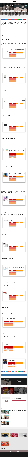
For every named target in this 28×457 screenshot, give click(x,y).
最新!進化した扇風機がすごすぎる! (13, 415)
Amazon (19, 52)
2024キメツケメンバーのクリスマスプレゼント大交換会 (5, 448)
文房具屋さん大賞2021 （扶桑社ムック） (12, 360)
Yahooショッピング (12, 54)
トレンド (10, 10)
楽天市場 (12, 52)
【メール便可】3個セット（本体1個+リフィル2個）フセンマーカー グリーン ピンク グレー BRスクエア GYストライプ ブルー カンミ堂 (14, 318)
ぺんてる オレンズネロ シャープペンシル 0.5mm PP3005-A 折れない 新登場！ (16, 49)
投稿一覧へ (18, 400)
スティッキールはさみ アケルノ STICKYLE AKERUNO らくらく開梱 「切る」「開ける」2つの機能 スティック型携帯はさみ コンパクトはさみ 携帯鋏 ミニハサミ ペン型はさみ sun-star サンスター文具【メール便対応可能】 (17, 151)
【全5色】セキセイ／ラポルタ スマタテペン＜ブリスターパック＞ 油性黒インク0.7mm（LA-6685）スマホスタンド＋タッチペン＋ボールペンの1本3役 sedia (17, 100)
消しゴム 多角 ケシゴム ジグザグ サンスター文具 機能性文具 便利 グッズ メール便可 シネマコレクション (17, 219)
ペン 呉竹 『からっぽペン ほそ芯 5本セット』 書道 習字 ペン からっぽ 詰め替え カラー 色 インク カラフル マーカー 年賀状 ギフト (14, 344)
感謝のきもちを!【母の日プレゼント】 (14, 439)
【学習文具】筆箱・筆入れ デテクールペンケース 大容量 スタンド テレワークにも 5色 (17, 173)
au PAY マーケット (12, 157)
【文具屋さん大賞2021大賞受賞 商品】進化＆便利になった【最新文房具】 (13, 15)
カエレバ (11, 75)
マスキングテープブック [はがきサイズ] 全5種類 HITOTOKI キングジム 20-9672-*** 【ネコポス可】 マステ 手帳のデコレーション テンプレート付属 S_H (17, 267)
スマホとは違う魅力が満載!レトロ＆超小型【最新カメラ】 (23, 439)
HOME (2, 15)
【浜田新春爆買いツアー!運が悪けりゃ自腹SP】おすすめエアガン (17, 410)
